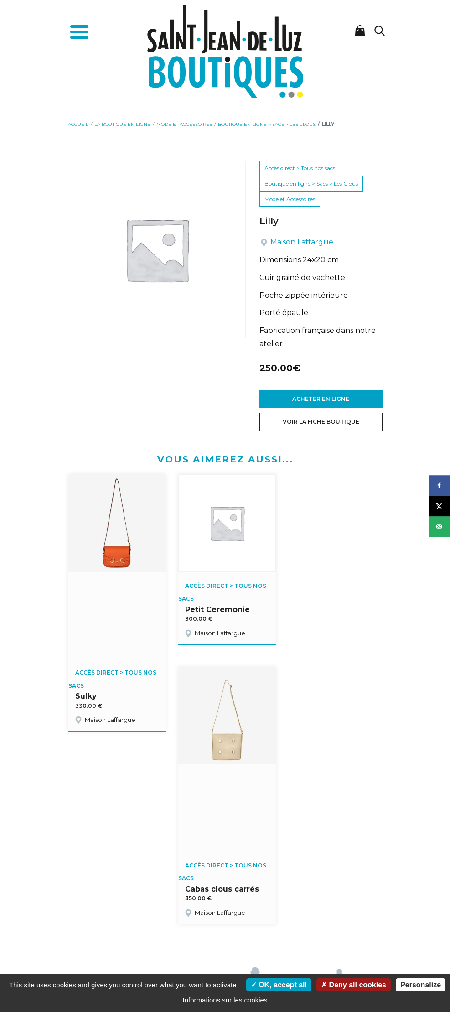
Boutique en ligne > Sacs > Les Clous (311, 183)
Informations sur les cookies (225, 1000)
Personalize (420, 985)
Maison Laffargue (301, 242)
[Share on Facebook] (439, 485)
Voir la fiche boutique (321, 421)
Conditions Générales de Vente (275, 924)
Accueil (116, 924)
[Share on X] (439, 506)
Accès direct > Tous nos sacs (299, 168)
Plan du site (285, 933)
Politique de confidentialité (229, 933)
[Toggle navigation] (79, 33)
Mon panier (184, 924)
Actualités (217, 924)
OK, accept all (279, 985)
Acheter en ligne (320, 398)
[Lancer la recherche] (379, 31)
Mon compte (147, 924)
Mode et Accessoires (289, 199)
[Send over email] (439, 526)
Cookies (178, 933)
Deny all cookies (353, 985)
